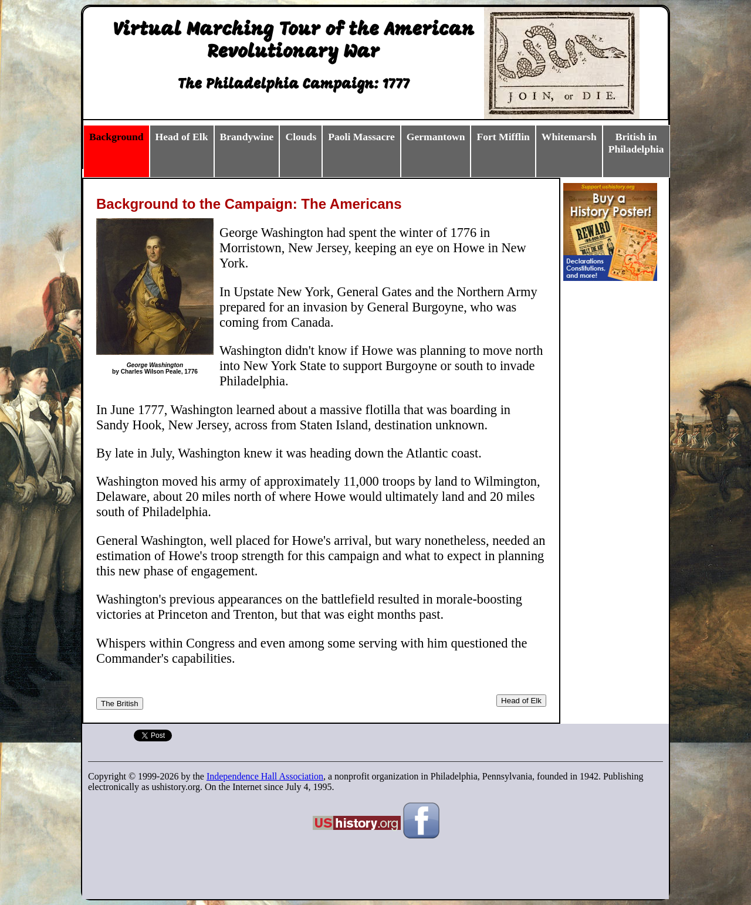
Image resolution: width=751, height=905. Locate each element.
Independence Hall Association (265, 776)
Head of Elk (521, 700)
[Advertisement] (619, 465)
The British (119, 703)
